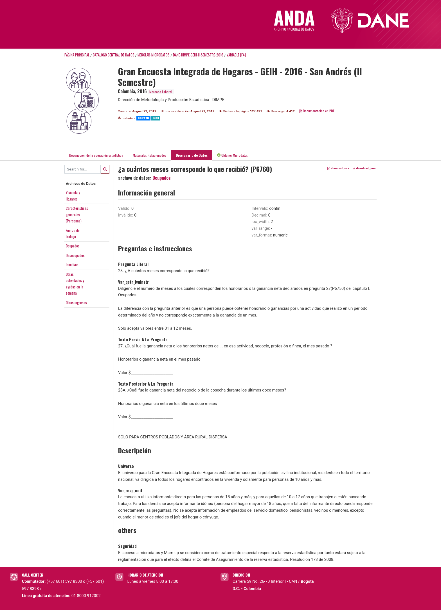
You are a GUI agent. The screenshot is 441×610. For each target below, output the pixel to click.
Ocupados (73, 246)
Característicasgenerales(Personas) (77, 214)
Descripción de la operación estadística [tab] (96, 155)
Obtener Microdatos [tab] (232, 155)
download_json (364, 168)
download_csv (338, 168)
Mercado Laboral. (161, 91)
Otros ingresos (76, 302)
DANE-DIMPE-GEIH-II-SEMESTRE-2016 (198, 55)
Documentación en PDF (316, 110)
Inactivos (72, 264)
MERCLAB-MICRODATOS (154, 55)
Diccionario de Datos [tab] (192, 155)
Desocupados (75, 255)
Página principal (76, 55)
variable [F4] (236, 55)
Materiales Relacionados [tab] (149, 155)
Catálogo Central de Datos (113, 55)
